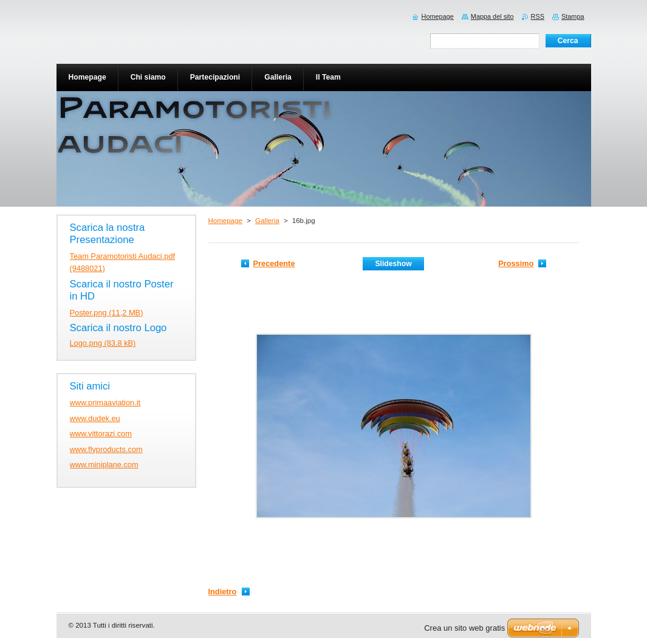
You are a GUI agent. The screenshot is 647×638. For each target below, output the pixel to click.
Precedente (274, 263)
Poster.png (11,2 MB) (106, 312)
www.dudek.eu (95, 418)
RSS (537, 16)
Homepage (225, 220)
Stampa (572, 16)
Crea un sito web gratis (464, 628)
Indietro (222, 591)
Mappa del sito (492, 16)
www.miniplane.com (104, 464)
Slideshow (393, 263)
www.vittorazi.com (101, 433)
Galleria (267, 220)
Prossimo (515, 263)
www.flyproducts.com (106, 449)
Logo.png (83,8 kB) (103, 343)
